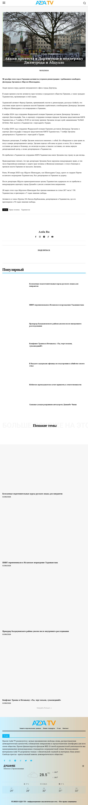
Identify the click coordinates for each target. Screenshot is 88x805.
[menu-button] (4, 3)
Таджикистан (25, 210)
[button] (84, 3)
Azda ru (44, 231)
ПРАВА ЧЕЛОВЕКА (49, 54)
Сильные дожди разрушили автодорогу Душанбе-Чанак (53, 404)
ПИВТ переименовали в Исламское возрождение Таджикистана (56, 305)
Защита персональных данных (30, 728)
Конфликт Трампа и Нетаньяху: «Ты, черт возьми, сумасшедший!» (31, 700)
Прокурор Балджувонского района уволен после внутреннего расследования (35, 631)
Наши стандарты (49, 728)
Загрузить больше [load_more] (44, 708)
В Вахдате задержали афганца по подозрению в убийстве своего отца (57, 364)
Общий (33, 54)
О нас (59, 728)
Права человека (14, 210)
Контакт (66, 728)
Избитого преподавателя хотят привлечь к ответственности (55, 384)
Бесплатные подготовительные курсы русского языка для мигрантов (32, 494)
